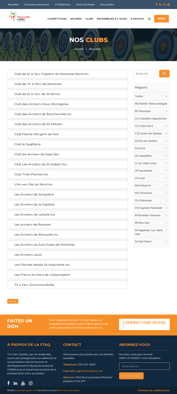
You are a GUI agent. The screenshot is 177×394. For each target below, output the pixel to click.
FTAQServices (63, 4)
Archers (76, 18)
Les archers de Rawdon (33, 224)
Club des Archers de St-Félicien (39, 124)
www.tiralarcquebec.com (26, 390)
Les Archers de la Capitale (35, 204)
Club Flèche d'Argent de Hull (38, 134)
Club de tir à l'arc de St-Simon (38, 94)
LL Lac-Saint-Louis (145, 163)
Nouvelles (13, 4)
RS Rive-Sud (142, 222)
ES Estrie (140, 148)
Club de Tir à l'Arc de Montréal (38, 84)
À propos (137, 18)
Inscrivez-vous (131, 375)
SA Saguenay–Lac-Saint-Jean (149, 231)
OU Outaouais (143, 200)
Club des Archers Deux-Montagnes (43, 104)
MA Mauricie (143, 185)
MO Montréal (143, 192)
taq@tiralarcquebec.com (89, 370)
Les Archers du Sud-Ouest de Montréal (46, 245)
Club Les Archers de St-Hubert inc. (42, 164)
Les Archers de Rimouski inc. (37, 234)
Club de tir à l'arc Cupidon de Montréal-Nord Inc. (53, 74)
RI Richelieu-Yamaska (147, 215)
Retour (13, 301)
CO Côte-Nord (144, 125)
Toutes (139, 96)
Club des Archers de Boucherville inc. (44, 114)
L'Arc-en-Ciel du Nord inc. (34, 184)
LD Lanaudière (143, 155)
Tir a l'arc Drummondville (34, 285)
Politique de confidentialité (154, 390)
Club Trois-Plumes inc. (32, 174)
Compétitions (57, 18)
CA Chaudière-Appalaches (150, 118)
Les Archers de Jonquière (35, 194)
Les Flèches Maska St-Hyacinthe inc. (43, 265)
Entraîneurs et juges (112, 18)
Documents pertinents (37, 4)
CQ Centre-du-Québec (148, 133)
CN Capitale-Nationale (148, 207)
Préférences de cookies (70, 390)
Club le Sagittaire (28, 144)
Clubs (89, 18)
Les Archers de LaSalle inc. (35, 214)
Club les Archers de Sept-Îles (37, 154)
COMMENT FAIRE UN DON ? (144, 324)
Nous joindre (107, 4)
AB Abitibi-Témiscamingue (151, 103)
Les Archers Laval (28, 255)
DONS (161, 18)
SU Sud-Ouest (143, 241)
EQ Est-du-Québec (146, 140)
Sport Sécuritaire (85, 4)
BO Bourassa (143, 111)
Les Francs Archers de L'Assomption (43, 275)
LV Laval (140, 178)
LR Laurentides (143, 170)
